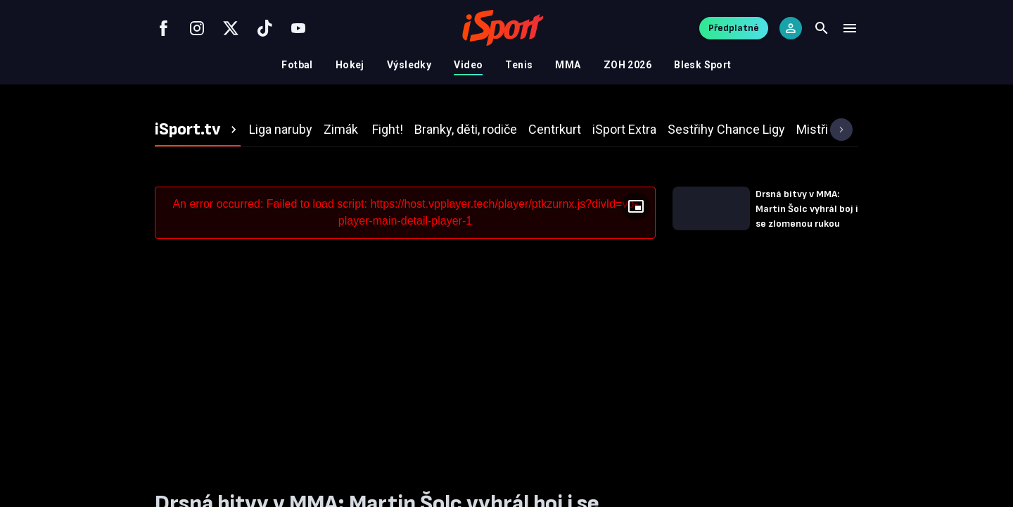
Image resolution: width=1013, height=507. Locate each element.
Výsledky (409, 64)
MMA (567, 64)
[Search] (821, 28)
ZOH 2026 (627, 64)
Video (468, 64)
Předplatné (733, 28)
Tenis (519, 64)
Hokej (350, 64)
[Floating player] (636, 206)
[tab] (198, 129)
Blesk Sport (703, 64)
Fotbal (297, 64)
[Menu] (849, 28)
